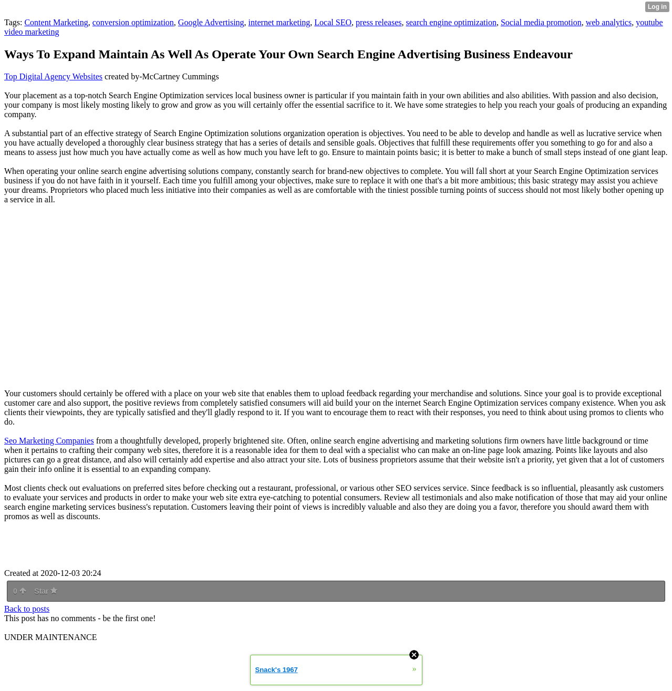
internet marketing (280, 22)
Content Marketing (56, 22)
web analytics (609, 22)
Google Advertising (211, 22)
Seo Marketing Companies (49, 440)
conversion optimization (133, 22)
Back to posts (26, 608)
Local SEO (332, 22)
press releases (379, 22)
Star (45, 591)
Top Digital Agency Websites (53, 76)
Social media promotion (541, 22)
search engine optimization (451, 22)
